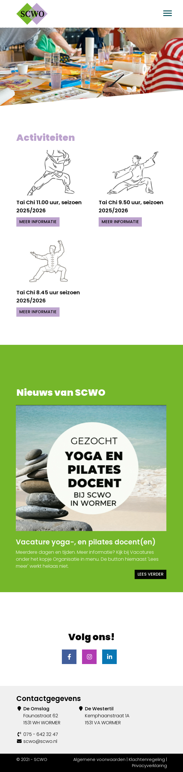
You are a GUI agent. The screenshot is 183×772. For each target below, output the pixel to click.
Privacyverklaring (149, 766)
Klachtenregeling (147, 759)
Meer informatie (38, 220)
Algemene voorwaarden (99, 759)
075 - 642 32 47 (40, 734)
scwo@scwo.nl (40, 741)
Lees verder (148, 574)
